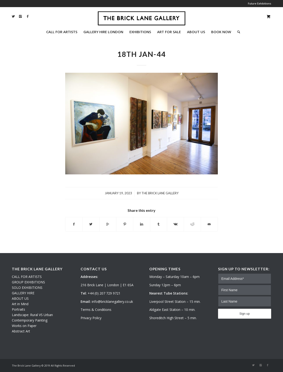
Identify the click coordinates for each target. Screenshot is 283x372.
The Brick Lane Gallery (160, 193)
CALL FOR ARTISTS (27, 276)
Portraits (18, 309)
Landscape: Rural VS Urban (32, 315)
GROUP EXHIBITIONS (28, 282)
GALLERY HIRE (23, 293)
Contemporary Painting (29, 320)
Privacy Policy (91, 318)
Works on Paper (24, 325)
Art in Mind (20, 304)
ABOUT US (20, 298)
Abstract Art (21, 331)
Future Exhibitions (259, 3)
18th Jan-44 (141, 54)
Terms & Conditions (96, 309)
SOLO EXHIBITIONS (27, 287)
